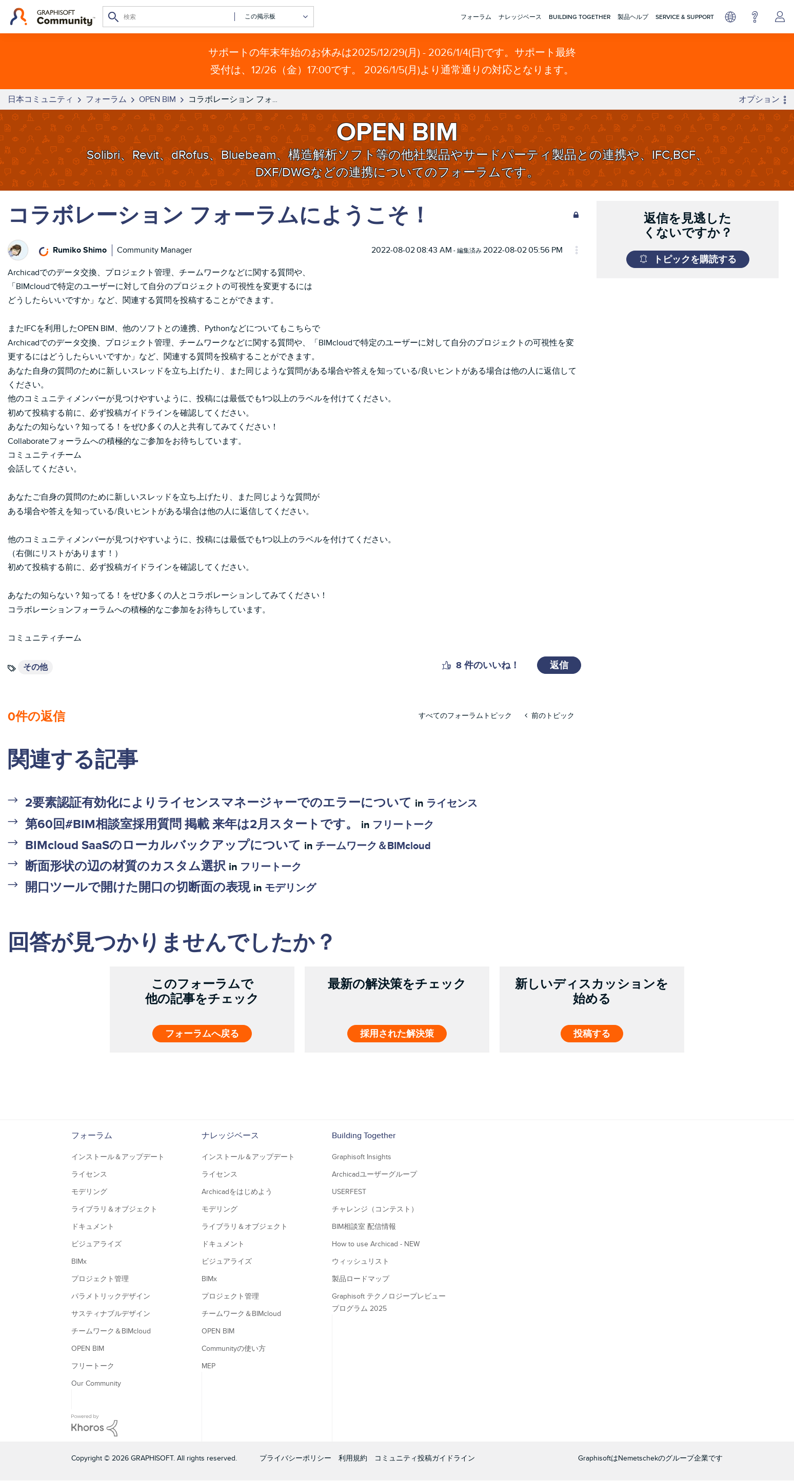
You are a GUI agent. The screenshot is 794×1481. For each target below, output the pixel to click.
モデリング (290, 887)
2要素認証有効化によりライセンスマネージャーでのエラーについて (218, 802)
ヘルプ (754, 17)
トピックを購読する (695, 259)
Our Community (96, 1383)
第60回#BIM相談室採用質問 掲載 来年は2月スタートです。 (191, 824)
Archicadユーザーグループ (374, 1174)
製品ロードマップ (360, 1278)
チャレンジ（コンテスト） (375, 1209)
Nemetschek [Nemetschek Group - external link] (638, 1458)
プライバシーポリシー (295, 1458)
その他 (35, 667)
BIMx (79, 1261)
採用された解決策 (397, 1033)
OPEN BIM (87, 1348)
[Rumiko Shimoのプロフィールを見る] (80, 250)
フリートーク (403, 824)
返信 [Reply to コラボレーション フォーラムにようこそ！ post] (559, 665)
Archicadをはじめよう (237, 1191)
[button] (446, 665)
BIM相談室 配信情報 (364, 1226)
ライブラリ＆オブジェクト (114, 1209)
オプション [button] (759, 99)
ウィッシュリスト (360, 1261)
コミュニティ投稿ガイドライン (424, 1458)
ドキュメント (92, 1226)
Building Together (579, 16)
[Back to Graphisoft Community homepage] (52, 17)
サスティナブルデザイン (110, 1313)
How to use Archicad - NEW (376, 1244)
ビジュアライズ (96, 1244)
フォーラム (476, 16)
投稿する (591, 1033)
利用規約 (353, 1458)
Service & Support (685, 16)
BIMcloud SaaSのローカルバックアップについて (163, 845)
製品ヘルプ (633, 16)
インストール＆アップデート (118, 1156)
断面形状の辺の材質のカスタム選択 (125, 866)
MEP (208, 1366)
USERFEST (349, 1191)
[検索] (208, 16)
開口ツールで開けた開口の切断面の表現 (137, 887)
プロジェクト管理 (100, 1278)
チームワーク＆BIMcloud (373, 845)
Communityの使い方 (234, 1348)
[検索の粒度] (271, 16)
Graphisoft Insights (361, 1156)
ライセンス (452, 803)
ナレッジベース (520, 16)
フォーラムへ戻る (202, 1033)
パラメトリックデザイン (110, 1296)
